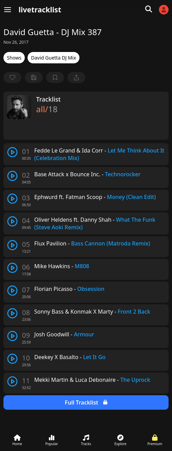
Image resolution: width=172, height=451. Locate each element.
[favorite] (12, 77)
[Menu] (7, 9)
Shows (14, 57)
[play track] (12, 152)
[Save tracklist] (34, 77)
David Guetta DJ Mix (53, 57)
